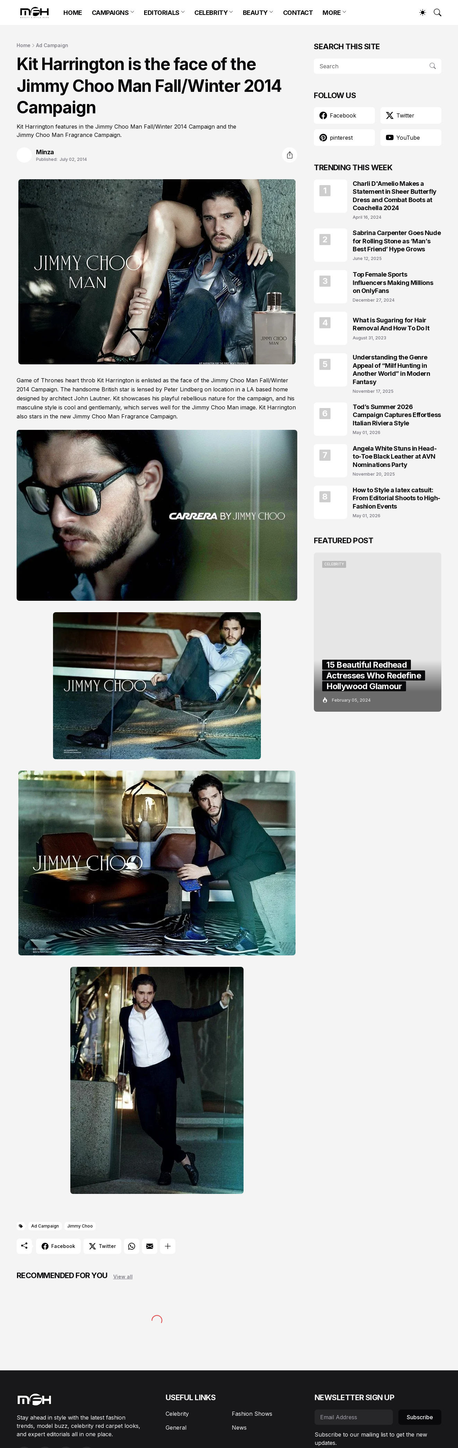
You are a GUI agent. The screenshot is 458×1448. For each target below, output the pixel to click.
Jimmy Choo (80, 1226)
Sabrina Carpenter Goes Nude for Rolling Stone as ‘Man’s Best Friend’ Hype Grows (397, 241)
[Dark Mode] (419, 12)
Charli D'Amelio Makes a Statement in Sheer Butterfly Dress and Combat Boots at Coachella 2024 (394, 195)
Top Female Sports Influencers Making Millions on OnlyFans (393, 282)
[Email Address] (354, 1417)
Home (23, 45)
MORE (332, 12)
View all (123, 1277)
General (176, 1427)
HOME (72, 12)
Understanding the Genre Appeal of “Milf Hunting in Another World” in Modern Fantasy (391, 369)
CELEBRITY (211, 12)
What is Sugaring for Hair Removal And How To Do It (391, 324)
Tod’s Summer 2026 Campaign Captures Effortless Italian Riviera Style (397, 415)
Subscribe (420, 1417)
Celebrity (177, 1413)
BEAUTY (255, 12)
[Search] (434, 12)
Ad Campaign (52, 45)
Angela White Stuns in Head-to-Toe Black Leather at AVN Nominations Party (395, 456)
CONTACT (298, 12)
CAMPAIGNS (110, 12)
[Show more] (167, 1246)
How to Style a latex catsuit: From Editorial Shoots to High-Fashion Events (396, 498)
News (239, 1427)
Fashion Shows (252, 1413)
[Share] (289, 155)
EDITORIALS (161, 12)
